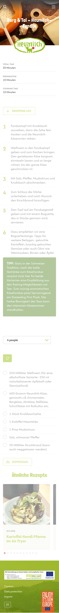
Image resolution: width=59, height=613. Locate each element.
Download (20, 466)
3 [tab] (11, 557)
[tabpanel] (26, 521)
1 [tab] (4, 557)
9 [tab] (30, 557)
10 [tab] (33, 557)
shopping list (21, 115)
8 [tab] (26, 557)
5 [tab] (17, 557)
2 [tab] (7, 557)
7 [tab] (23, 557)
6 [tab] (20, 557)
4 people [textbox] (12, 340)
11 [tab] (36, 557)
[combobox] (27, 340)
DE (7, 604)
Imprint (8, 596)
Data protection (13, 591)
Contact (8, 586)
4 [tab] (14, 557)
